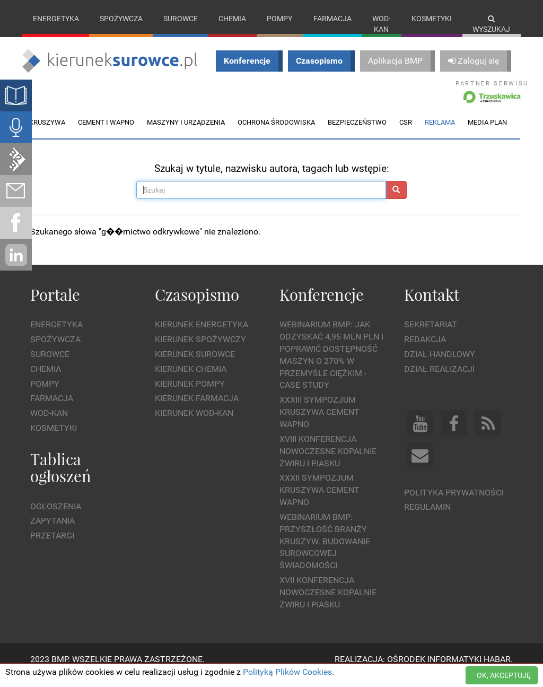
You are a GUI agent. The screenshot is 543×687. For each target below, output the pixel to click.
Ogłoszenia (55, 517)
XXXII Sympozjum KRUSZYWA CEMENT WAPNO (319, 501)
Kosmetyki (431, 18)
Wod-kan (381, 23)
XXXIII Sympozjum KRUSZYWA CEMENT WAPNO (319, 423)
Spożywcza (121, 18)
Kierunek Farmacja (197, 409)
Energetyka (56, 18)
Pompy (279, 18)
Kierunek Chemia (190, 380)
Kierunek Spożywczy (200, 350)
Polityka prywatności (453, 503)
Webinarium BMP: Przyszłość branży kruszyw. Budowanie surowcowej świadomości (324, 552)
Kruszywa (47, 133)
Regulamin (427, 518)
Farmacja (332, 18)
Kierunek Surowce (195, 365)
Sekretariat (430, 336)
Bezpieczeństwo (357, 133)
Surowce (180, 18)
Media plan (487, 133)
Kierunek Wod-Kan (194, 424)
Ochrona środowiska (276, 133)
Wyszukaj (491, 24)
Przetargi (52, 547)
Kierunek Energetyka (201, 336)
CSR (405, 133)
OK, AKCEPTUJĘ (504, 675)
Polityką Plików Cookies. (288, 672)
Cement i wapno (106, 133)
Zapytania (52, 532)
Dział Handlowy (439, 365)
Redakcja (425, 350)
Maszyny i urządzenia (186, 133)
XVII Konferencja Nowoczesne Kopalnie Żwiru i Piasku (327, 603)
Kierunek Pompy (190, 394)
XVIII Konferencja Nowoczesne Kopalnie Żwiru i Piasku (327, 462)
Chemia (232, 18)
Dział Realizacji (439, 380)
